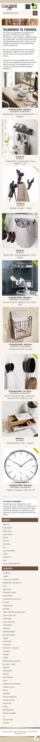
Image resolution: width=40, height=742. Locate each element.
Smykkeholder (8, 596)
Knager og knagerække (11, 579)
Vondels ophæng (8, 700)
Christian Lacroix (8, 687)
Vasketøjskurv (7, 625)
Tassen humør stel (9, 615)
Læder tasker (7, 618)
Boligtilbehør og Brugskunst (12, 583)
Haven (5, 680)
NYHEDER (6, 573)
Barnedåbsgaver (8, 710)
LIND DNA (6, 544)
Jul (4, 716)
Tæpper (5, 638)
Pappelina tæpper (9, 631)
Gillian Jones (7, 531)
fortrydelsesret (12, 45)
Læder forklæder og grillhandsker (14, 612)
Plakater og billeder (9, 713)
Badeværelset (7, 671)
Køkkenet (6, 667)
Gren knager (7, 641)
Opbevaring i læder (9, 592)
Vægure (5, 576)
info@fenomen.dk (20, 733)
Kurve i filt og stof (9, 622)
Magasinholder (8, 605)
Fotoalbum (6, 651)
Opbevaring (7, 589)
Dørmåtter (6, 609)
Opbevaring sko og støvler (12, 661)
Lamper (5, 657)
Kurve (5, 586)
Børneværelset (8, 677)
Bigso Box (6, 524)
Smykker (6, 654)
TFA (4, 547)
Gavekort (6, 723)
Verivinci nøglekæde (10, 697)
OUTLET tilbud (8, 720)
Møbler (5, 706)
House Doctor (7, 534)
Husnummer (7, 703)
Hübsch (5, 537)
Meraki (5, 690)
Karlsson (6, 541)
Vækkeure (6, 628)
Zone (4, 560)
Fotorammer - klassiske (11, 648)
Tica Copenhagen (9, 550)
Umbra (5, 554)
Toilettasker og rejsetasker (12, 684)
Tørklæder (6, 693)
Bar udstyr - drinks (9, 664)
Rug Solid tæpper (9, 635)
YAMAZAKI (7, 557)
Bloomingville (7, 528)
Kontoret (6, 674)
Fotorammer (7, 644)
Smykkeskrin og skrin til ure (12, 599)
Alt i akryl (6, 602)
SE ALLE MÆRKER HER (11, 564)
